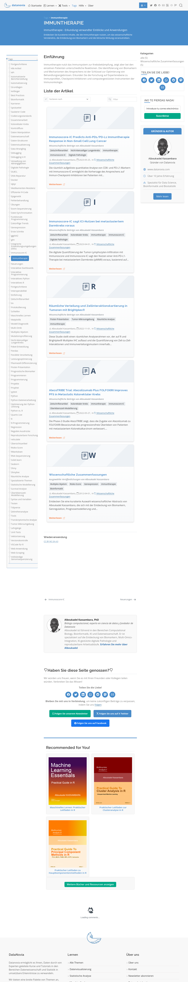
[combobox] (181, 5)
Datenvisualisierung (79, 969)
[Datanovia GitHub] (159, 5)
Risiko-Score (75, 484)
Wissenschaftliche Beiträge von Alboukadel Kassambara (76, 145)
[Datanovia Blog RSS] (167, 5)
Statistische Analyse (79, 975)
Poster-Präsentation (59, 319)
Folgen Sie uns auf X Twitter (112, 713)
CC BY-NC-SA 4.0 (51, 541)
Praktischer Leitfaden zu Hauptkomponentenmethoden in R (68, 847)
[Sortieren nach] (69, 99)
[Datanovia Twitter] (151, 5)
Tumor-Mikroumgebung (83, 319)
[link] (50, 5)
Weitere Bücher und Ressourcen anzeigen (90, 884)
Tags (46, 17)
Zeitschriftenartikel (59, 150)
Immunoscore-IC (58, 155)
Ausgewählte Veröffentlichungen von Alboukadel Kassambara (79, 479)
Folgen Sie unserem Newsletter (70, 713)
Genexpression (91, 484)
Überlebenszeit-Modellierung (63, 408)
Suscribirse (162, 116)
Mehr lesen (162, 196)
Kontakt (131, 969)
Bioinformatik (56, 488)
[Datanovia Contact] (163, 5)
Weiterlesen (57, 184)
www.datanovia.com (158, 169)
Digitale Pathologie (77, 155)
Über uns (132, 962)
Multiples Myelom (58, 484)
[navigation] (36, 59)
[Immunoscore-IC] (54, 599)
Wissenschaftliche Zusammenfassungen (78, 474)
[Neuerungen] (128, 599)
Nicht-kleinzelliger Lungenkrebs (85, 150)
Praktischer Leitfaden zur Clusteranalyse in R (113, 784)
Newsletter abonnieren (140, 975)
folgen (98, 704)
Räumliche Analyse (106, 319)
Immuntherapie (59, 17)
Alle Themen (75, 962)
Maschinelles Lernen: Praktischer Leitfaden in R (68, 784)
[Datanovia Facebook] (155, 5)
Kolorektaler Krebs (79, 234)
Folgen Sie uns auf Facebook (90, 723)
